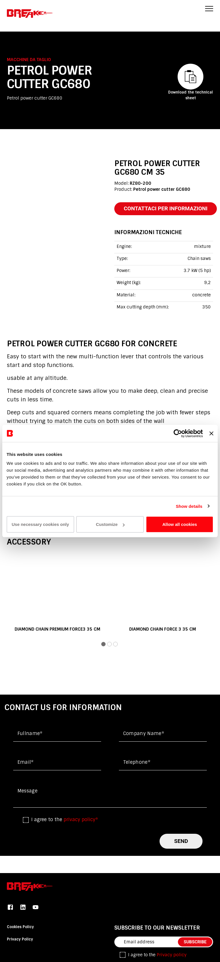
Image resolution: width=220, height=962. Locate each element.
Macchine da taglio (29, 60)
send (181, 841)
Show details (189, 506)
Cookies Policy (20, 926)
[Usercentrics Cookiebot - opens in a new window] (178, 433)
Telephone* (136, 762)
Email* (25, 762)
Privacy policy (171, 955)
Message (27, 791)
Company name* (143, 733)
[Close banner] (211, 433)
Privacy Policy (20, 939)
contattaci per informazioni (165, 208)
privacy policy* (81, 820)
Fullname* (30, 733)
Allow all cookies (179, 524)
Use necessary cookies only (40, 524)
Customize (110, 524)
